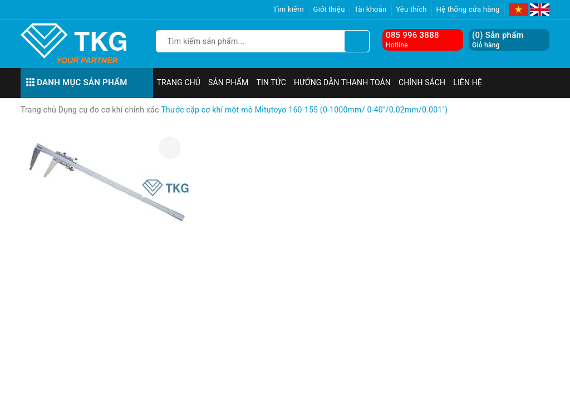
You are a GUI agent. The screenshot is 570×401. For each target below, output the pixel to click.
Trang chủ (179, 82)
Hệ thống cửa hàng (467, 9)
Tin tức (271, 82)
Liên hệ (467, 82)
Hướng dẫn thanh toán (342, 82)
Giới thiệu (329, 9)
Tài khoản (370, 9)
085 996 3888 (412, 35)
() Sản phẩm (498, 40)
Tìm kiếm (288, 9)
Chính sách (422, 82)
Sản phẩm (228, 82)
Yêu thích (411, 9)
